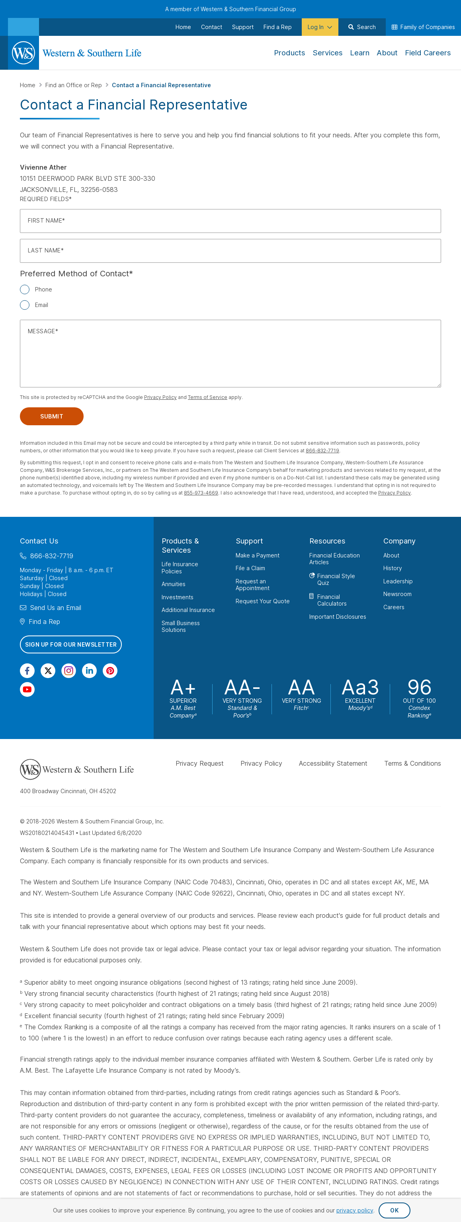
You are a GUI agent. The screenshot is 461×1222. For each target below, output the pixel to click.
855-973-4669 (201, 493)
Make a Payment (257, 554)
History (392, 568)
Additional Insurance (188, 609)
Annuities (174, 584)
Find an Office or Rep (74, 85)
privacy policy (354, 1210)
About (391, 554)
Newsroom (397, 593)
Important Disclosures (337, 616)
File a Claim (250, 568)
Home (28, 85)
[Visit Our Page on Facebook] (27, 670)
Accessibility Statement (333, 763)
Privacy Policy (160, 397)
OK (394, 1210)
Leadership (398, 580)
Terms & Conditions (412, 763)
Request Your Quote (263, 600)
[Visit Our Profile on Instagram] (68, 670)
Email (41, 304)
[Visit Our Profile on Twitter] (48, 670)
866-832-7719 (322, 451)
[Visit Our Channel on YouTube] (27, 689)
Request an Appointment (253, 584)
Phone (43, 289)
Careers (393, 606)
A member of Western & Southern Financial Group (230, 9)
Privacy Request (200, 763)
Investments (177, 596)
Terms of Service (207, 397)
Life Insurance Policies (180, 568)
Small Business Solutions (181, 626)
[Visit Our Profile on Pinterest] (110, 670)
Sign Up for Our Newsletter (71, 644)
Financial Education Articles (334, 558)
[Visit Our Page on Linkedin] (89, 670)
